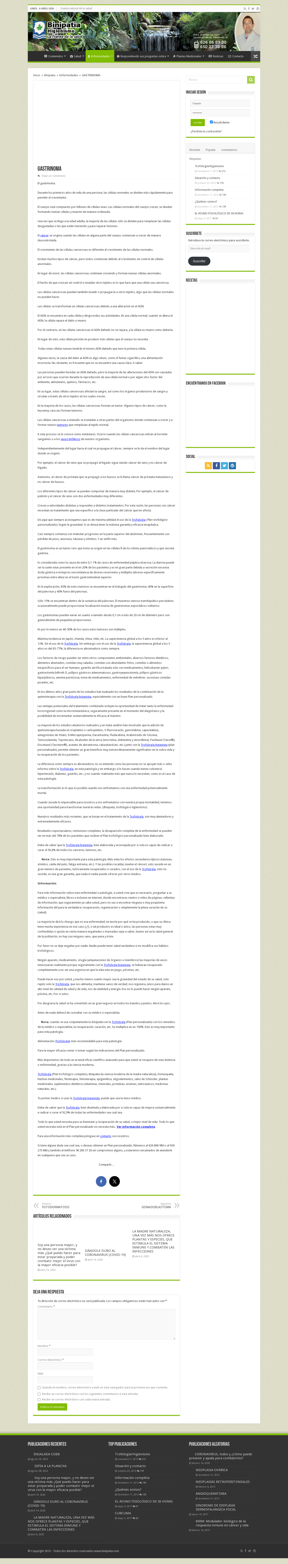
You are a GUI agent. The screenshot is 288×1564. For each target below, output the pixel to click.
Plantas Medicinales (187, 56)
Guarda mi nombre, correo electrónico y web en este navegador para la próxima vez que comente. (105, 1387)
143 (224, 194)
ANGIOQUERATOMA (211, 1494)
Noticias (216, 56)
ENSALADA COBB (47, 1454)
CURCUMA (123, 1513)
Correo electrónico (51, 1359)
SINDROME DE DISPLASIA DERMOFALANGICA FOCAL (216, 1507)
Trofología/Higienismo (209, 166)
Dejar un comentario (54, 175)
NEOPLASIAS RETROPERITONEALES (223, 1482)
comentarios (229, 150)
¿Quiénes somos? (206, 201)
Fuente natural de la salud (76, 8)
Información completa (209, 189)
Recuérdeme (220, 122)
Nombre (44, 1346)
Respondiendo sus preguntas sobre (141, 56)
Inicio (36, 55)
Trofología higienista (77, 696)
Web (40, 1373)
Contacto (236, 56)
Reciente (194, 150)
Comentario (46, 1306)
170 (222, 183)
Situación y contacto (207, 178)
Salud (75, 56)
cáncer (44, 235)
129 (224, 206)
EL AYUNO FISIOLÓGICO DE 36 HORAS (219, 213)
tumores (62, 424)
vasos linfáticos (70, 439)
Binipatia (49, 75)
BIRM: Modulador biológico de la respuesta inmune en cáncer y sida (222, 1523)
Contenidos (53, 56)
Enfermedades (99, 56)
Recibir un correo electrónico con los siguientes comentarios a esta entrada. (90, 1394)
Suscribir (199, 261)
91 (216, 218)
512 (224, 171)
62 (137, 1518)
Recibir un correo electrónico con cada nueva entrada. (76, 1399)
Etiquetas (195, 158)
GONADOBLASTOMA (148, 1205)
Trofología (138, 519)
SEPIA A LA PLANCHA (50, 1466)
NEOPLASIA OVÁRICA (212, 1470)
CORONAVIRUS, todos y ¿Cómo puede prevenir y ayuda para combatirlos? (220, 1456)
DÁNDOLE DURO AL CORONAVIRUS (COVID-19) (105, 1253)
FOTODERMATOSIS (65, 1205)
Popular (211, 150)
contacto (105, 1136)
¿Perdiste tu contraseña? (206, 131)
